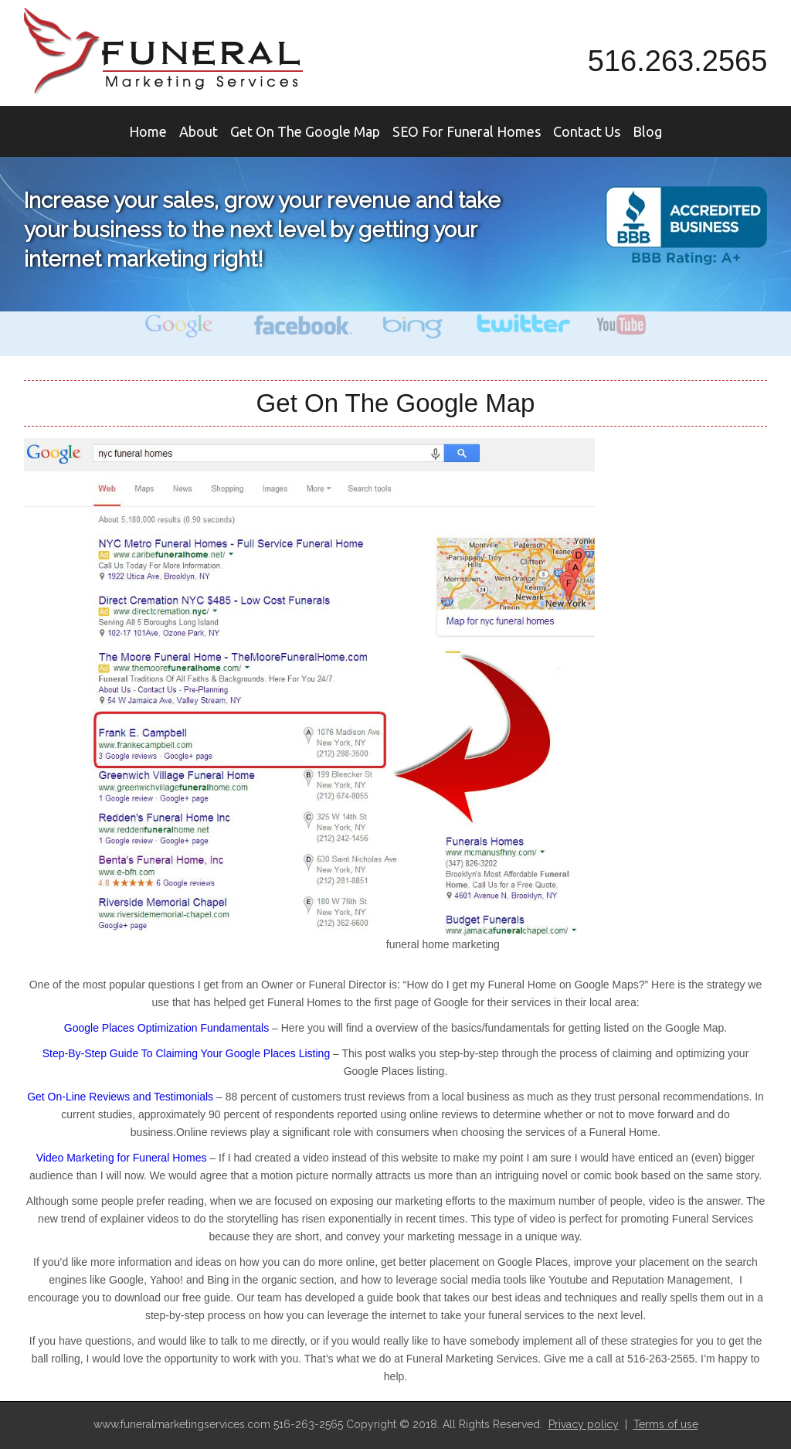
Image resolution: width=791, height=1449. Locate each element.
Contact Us (586, 131)
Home (148, 131)
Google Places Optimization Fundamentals (168, 1028)
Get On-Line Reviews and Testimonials (120, 1096)
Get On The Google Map (305, 131)
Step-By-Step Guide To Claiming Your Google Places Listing (186, 1053)
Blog (647, 131)
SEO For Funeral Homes (466, 131)
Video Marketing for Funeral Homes (121, 1157)
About (198, 131)
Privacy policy (583, 1424)
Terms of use (665, 1424)
